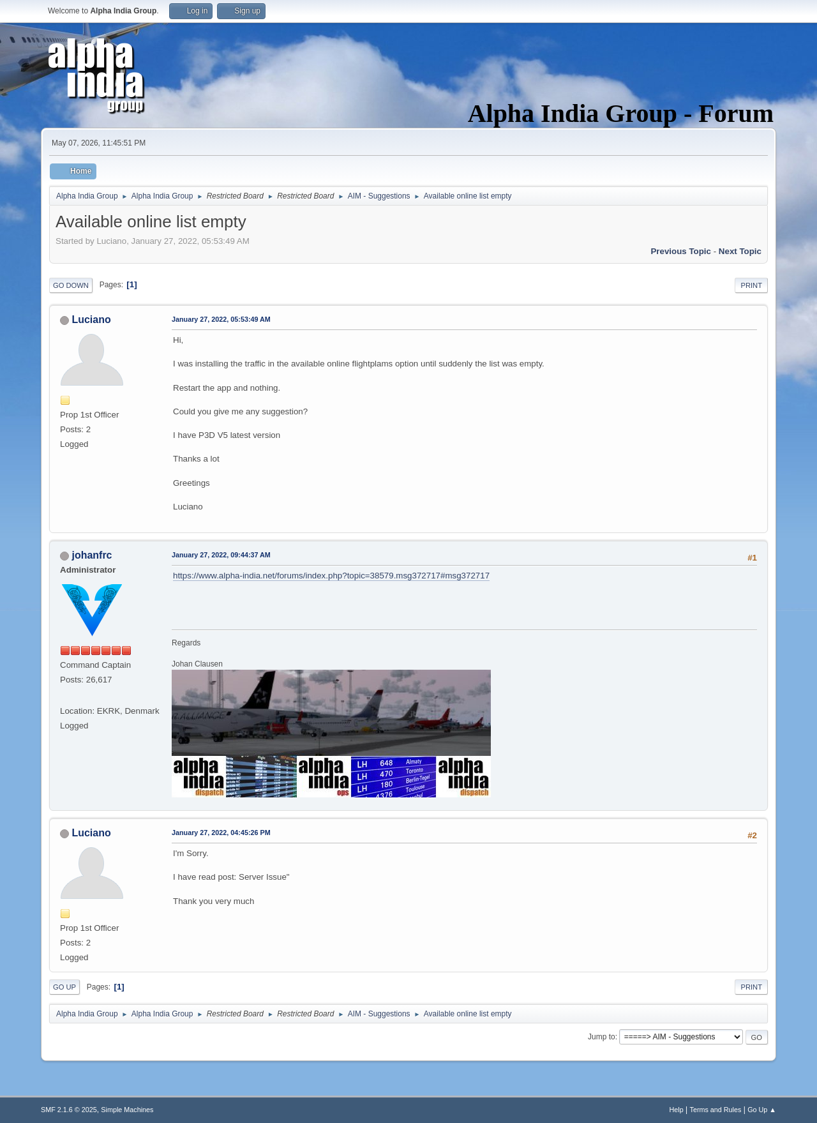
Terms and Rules (716, 1109)
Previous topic (680, 251)
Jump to (601, 1036)
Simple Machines (127, 1109)
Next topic (740, 251)
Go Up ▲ (761, 1109)
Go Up (64, 987)
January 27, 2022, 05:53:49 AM (221, 319)
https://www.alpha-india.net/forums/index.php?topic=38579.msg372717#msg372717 (331, 575)
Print (751, 285)
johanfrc (91, 555)
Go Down (71, 285)
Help (677, 1109)
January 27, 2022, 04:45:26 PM (221, 832)
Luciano (90, 319)
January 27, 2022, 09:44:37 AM (221, 555)
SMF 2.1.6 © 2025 (69, 1109)
